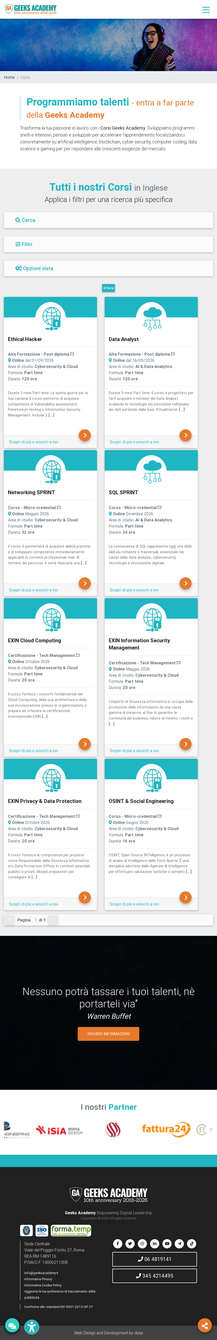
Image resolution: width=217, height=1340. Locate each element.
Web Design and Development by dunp (108, 1332)
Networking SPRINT (31, 492)
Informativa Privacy (38, 1279)
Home (9, 77)
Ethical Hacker (25, 339)
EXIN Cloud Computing (34, 640)
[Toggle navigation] (206, 9)
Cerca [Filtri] (25, 220)
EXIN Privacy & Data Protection (45, 801)
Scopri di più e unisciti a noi (33, 441)
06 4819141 (155, 1259)
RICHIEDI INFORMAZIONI (109, 1033)
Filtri (23, 244)
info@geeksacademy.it (41, 1273)
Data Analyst (124, 339)
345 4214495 (154, 1276)
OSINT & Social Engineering (141, 801)
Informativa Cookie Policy (43, 1285)
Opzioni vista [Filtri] (34, 268)
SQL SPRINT (123, 492)
